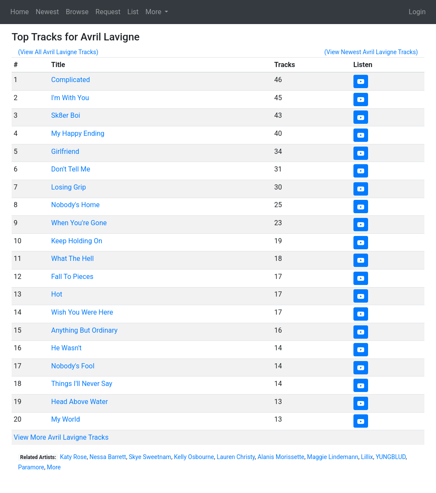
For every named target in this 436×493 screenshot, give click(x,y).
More (54, 467)
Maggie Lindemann (332, 456)
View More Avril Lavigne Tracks (61, 437)
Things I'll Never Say (81, 384)
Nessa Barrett (107, 456)
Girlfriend (65, 151)
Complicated (70, 80)
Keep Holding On (76, 241)
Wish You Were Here (82, 312)
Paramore (31, 467)
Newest (47, 12)
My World (65, 419)
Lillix (367, 456)
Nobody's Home (75, 205)
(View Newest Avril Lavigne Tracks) (371, 52)
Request (107, 12)
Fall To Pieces (72, 277)
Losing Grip (68, 187)
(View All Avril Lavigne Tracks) (58, 52)
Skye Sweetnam (150, 456)
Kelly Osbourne (194, 456)
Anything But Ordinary (84, 330)
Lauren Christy (236, 456)
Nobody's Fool (73, 366)
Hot (56, 294)
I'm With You (70, 98)
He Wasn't (66, 348)
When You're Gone (79, 223)
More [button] (154, 12)
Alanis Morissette (281, 456)
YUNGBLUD (391, 456)
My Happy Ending (77, 133)
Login (417, 12)
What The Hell (72, 258)
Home (19, 12)
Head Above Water (79, 402)
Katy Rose (73, 456)
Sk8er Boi (65, 115)
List (132, 12)
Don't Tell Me (70, 169)
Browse (77, 12)
